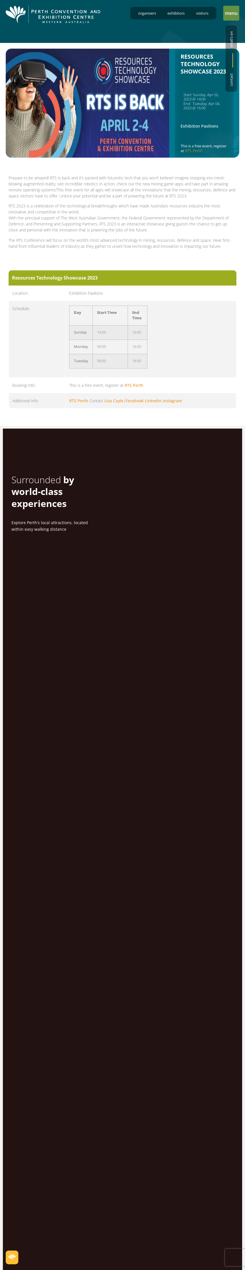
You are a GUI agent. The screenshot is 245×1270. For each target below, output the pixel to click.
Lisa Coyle (113, 402)
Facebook (135, 402)
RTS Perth (193, 150)
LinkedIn (153, 402)
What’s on (231, 39)
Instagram (172, 402)
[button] (231, 13)
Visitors (202, 13)
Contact (231, 79)
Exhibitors (176, 13)
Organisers (147, 13)
